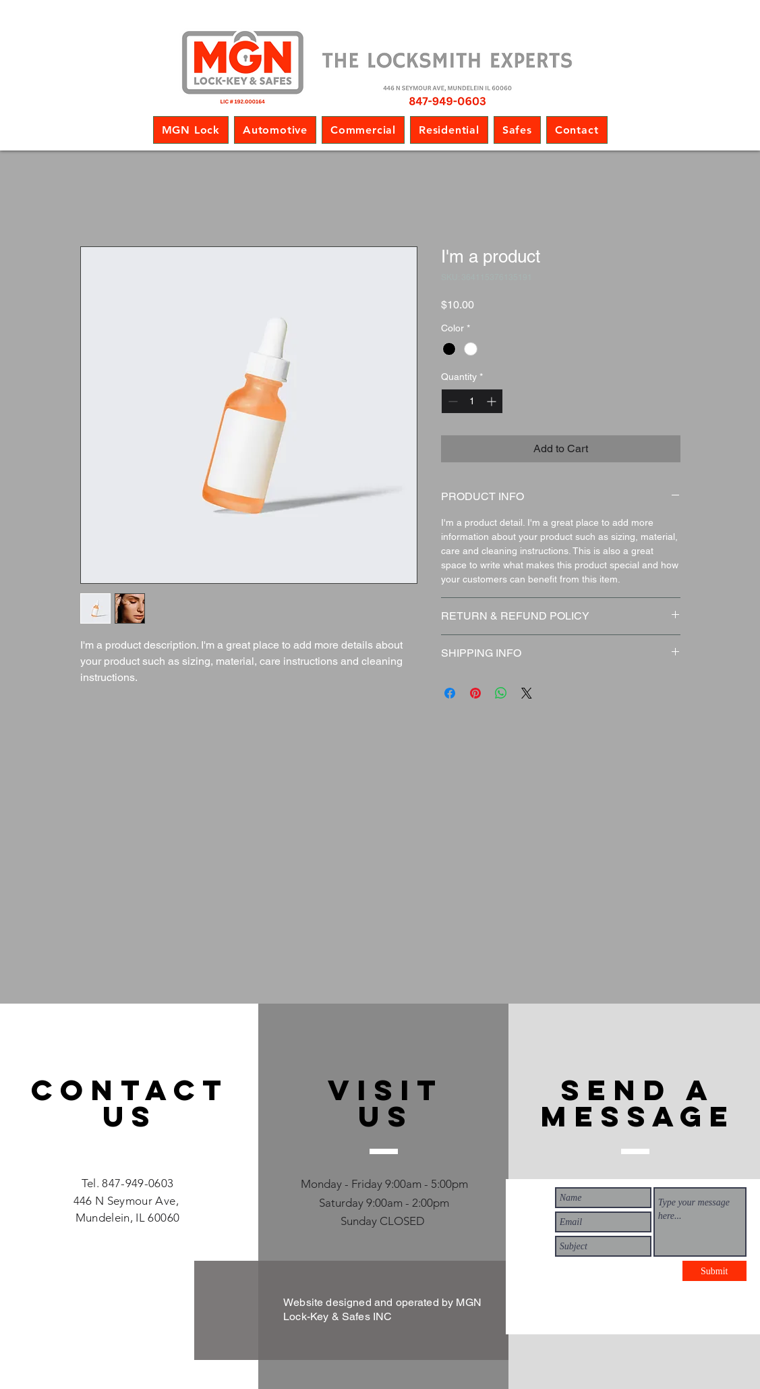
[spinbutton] (472, 401)
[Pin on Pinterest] (475, 693)
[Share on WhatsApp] (501, 693)
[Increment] (492, 401)
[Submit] (714, 1271)
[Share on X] (527, 693)
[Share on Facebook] (450, 693)
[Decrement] (451, 401)
